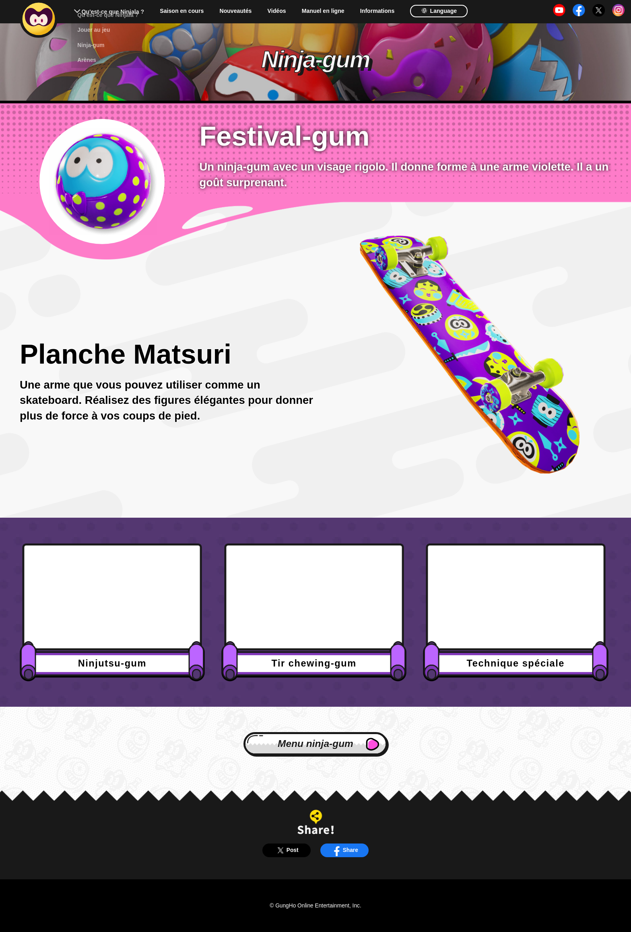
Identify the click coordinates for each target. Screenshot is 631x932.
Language (439, 10)
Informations (377, 11)
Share (344, 850)
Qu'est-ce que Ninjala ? (113, 11)
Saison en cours (182, 11)
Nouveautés (235, 11)
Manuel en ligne (323, 11)
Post (286, 850)
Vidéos (277, 11)
